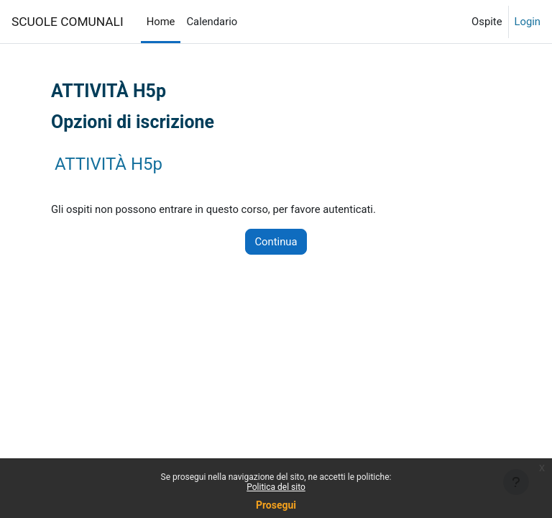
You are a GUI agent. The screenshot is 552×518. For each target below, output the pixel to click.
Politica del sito (276, 487)
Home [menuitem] (161, 21)
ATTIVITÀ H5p (108, 164)
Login (528, 21)
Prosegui (276, 505)
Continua (275, 241)
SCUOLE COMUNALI (68, 21)
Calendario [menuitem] (211, 21)
